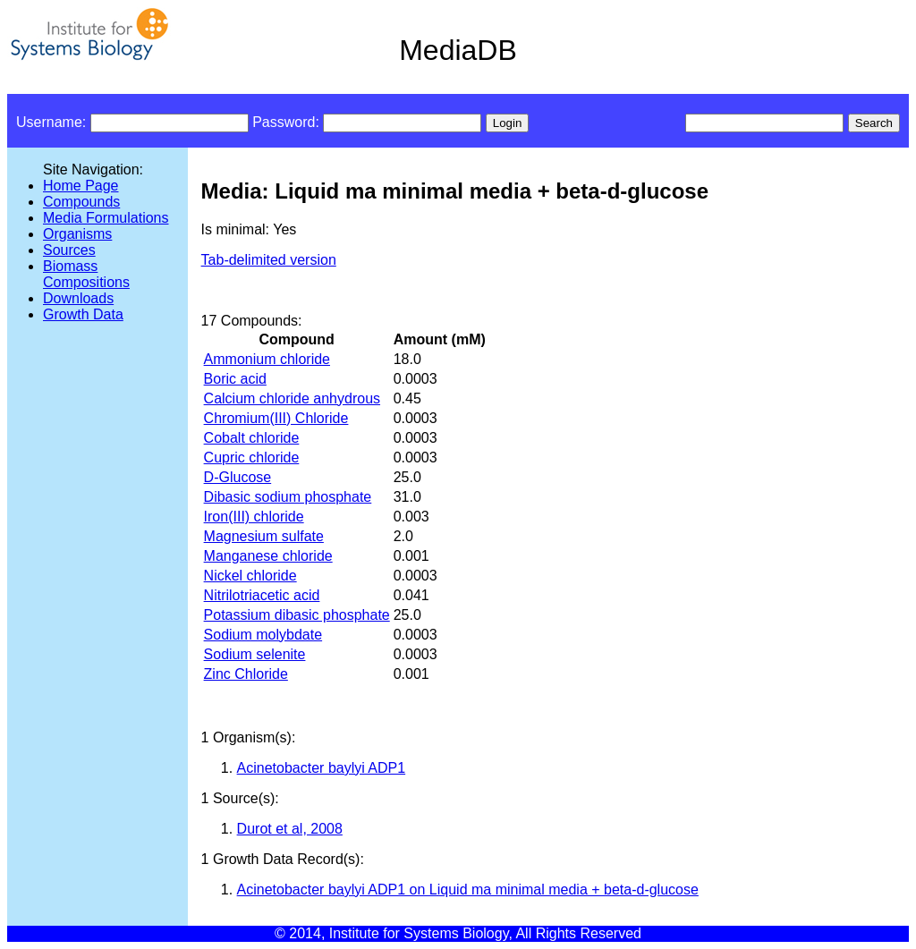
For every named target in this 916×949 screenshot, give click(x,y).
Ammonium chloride (267, 359)
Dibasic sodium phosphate (288, 496)
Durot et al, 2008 (290, 828)
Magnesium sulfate (264, 536)
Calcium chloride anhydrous (292, 398)
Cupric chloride (252, 457)
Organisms (77, 233)
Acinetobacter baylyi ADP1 (321, 767)
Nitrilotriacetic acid (262, 595)
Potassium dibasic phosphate (297, 615)
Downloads (78, 298)
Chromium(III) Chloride (276, 418)
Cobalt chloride (252, 437)
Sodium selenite (255, 654)
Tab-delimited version (268, 259)
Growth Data (83, 314)
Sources (69, 250)
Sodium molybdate (263, 634)
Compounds (81, 201)
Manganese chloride (268, 555)
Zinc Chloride (246, 674)
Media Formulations (106, 217)
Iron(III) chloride (254, 516)
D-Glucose (238, 477)
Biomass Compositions (86, 274)
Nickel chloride (250, 575)
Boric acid (235, 378)
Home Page (81, 185)
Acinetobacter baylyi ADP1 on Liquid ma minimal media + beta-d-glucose (468, 889)
